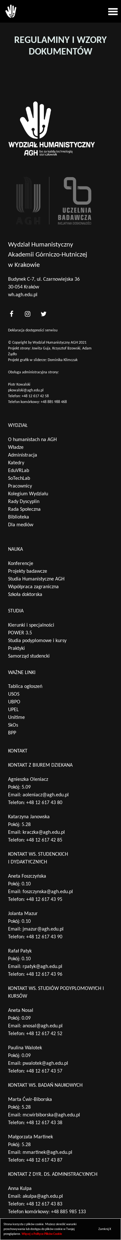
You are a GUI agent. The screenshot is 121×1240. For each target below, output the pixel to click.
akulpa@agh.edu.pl (43, 1196)
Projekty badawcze (27, 571)
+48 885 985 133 (68, 1212)
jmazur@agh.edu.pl (43, 929)
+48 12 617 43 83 (44, 1204)
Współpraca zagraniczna (33, 587)
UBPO (14, 702)
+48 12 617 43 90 (44, 937)
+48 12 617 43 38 (44, 1122)
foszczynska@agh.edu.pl (48, 891)
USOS (13, 694)
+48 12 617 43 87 (44, 1160)
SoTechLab (19, 478)
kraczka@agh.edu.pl (44, 832)
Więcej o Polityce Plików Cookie (42, 1234)
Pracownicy (20, 486)
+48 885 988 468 (54, 402)
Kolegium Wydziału (28, 494)
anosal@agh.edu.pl (43, 1026)
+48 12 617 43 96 (44, 974)
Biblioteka (18, 517)
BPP (12, 733)
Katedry (16, 463)
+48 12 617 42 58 (35, 396)
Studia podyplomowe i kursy (37, 640)
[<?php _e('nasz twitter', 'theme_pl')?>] (43, 314)
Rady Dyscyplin (23, 501)
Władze (16, 447)
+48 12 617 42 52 (44, 1033)
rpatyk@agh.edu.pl (42, 966)
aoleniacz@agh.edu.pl (46, 795)
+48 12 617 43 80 (44, 802)
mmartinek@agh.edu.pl (47, 1152)
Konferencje (20, 563)
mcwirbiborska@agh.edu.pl (51, 1115)
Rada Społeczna (24, 509)
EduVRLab (18, 470)
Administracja (22, 455)
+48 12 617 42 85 (44, 840)
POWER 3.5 (20, 633)
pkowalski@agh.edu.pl (26, 390)
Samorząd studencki (29, 656)
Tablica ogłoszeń (25, 686)
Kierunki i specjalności (31, 625)
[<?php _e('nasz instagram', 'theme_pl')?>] (27, 314)
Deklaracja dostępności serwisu (32, 330)
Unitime (16, 717)
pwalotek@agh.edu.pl (45, 1063)
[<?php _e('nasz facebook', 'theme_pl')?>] (11, 314)
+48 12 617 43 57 (44, 1071)
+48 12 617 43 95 (44, 899)
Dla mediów (20, 525)
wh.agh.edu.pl (22, 294)
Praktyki (16, 648)
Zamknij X (104, 1229)
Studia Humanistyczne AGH (36, 579)
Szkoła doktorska (25, 594)
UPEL (13, 709)
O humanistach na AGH (32, 439)
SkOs (13, 725)
